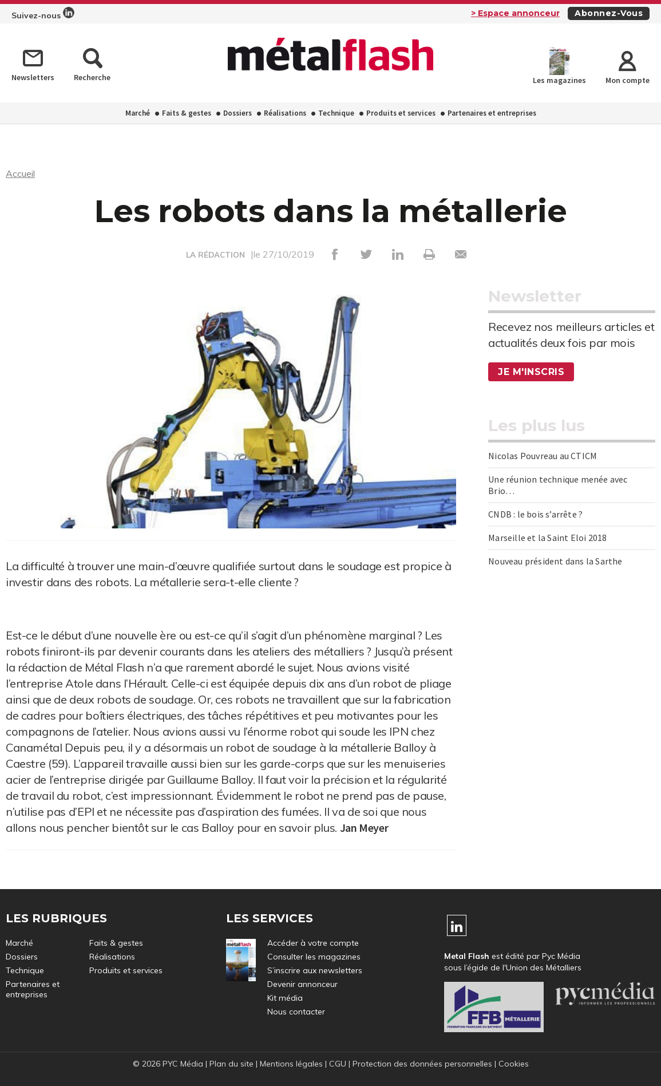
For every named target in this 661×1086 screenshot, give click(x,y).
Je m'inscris (531, 371)
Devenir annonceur (302, 984)
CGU (337, 1064)
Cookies (513, 1064)
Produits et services (401, 113)
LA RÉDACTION (215, 254)
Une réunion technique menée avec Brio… (557, 484)
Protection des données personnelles (422, 1064)
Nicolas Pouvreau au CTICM (542, 455)
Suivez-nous (42, 14)
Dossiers (237, 113)
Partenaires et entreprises (492, 113)
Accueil (20, 173)
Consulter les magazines (314, 956)
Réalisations (285, 113)
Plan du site (231, 1064)
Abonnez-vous (609, 13)
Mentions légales (291, 1064)
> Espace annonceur (515, 13)
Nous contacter (296, 1011)
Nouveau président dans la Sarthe (555, 561)
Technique (336, 113)
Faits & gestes (186, 113)
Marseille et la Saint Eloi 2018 (547, 537)
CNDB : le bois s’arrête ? (535, 514)
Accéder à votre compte (313, 943)
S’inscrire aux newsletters (314, 970)
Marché (137, 113)
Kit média (285, 998)
